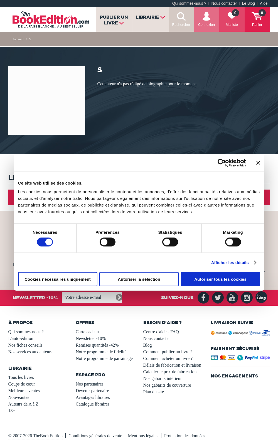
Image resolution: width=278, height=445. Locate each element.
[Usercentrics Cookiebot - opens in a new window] (221, 162)
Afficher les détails (230, 262)
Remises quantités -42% (97, 345)
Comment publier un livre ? (168, 351)
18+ (11, 410)
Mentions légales (143, 435)
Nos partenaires (90, 384)
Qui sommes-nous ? (189, 3)
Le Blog (248, 3)
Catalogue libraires (92, 404)
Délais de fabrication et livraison (172, 365)
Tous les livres (21, 377)
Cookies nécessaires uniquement (57, 279)
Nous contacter (224, 3)
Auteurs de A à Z (23, 404)
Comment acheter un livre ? (168, 358)
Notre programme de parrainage (104, 358)
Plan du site (153, 391)
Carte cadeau (87, 331)
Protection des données (184, 435)
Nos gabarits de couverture (167, 385)
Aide (263, 3)
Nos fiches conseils (25, 345)
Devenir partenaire (92, 390)
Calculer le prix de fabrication (170, 371)
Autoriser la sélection (139, 279)
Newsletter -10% (91, 338)
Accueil (18, 39)
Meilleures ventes (24, 390)
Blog (147, 345)
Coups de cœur (21, 384)
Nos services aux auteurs (30, 351)
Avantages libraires (93, 397)
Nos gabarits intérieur (162, 378)
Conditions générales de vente (95, 435)
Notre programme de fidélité (101, 351)
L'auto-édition (20, 338)
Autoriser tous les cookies (220, 279)
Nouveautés (18, 397)
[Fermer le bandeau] (258, 163)
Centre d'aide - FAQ (161, 331)
